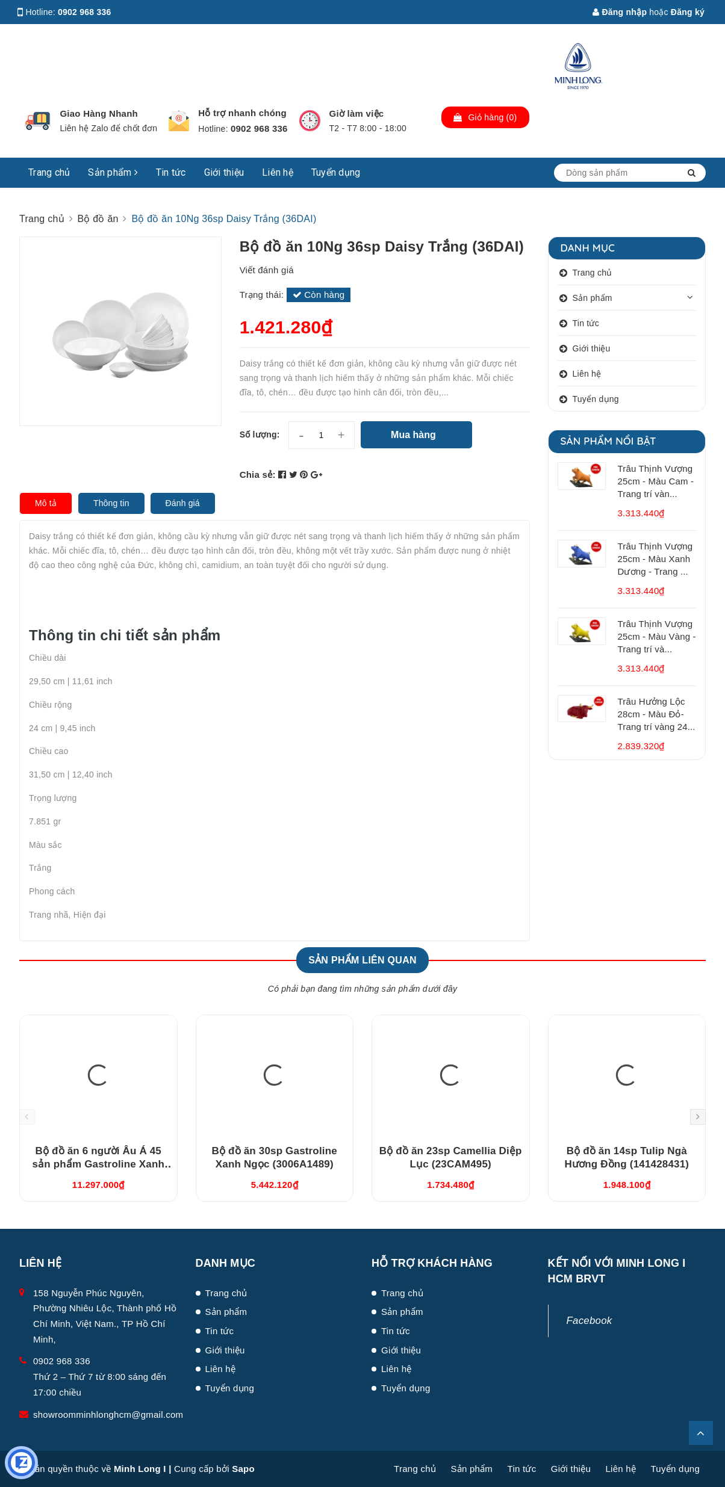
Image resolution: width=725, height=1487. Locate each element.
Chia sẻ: (258, 474)
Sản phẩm (113, 172)
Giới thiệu (224, 172)
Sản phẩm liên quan (362, 960)
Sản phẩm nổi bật (608, 440)
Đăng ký (688, 12)
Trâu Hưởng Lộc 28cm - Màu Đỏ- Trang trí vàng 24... (656, 714)
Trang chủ (49, 172)
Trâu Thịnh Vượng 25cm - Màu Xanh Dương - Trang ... (655, 559)
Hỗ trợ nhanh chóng (242, 113)
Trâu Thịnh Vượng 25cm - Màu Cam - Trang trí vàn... (656, 481)
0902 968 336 (84, 12)
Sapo (243, 1469)
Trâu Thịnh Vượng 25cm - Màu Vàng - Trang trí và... (657, 636)
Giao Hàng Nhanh (99, 113)
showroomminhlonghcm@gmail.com (108, 1414)
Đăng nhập (620, 12)
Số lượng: (260, 434)
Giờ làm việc (356, 113)
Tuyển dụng (336, 172)
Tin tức (171, 172)
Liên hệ (277, 172)
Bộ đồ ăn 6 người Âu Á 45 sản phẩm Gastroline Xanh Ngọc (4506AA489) (98, 1164)
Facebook (589, 1320)
